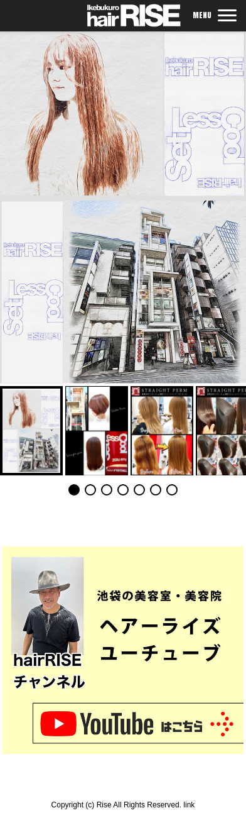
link (189, 804)
